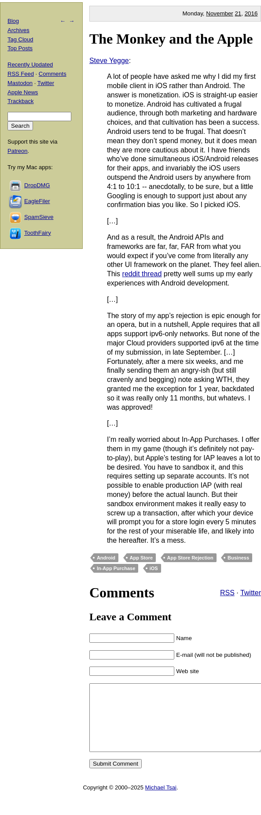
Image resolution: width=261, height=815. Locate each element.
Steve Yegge (109, 60)
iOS (154, 568)
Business (238, 557)
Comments (52, 73)
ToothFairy (37, 233)
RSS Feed (20, 73)
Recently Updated (30, 64)
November (219, 13)
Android (106, 557)
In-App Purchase (116, 568)
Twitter (250, 592)
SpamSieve (38, 217)
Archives (18, 30)
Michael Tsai (160, 800)
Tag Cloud (20, 39)
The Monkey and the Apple (171, 39)
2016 (251, 13)
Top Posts (20, 48)
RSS (227, 592)
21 (238, 13)
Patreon (17, 151)
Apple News (22, 92)
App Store (141, 557)
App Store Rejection (190, 557)
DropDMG (37, 185)
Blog (13, 21)
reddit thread (142, 274)
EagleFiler (37, 201)
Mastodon (20, 83)
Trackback (20, 101)
